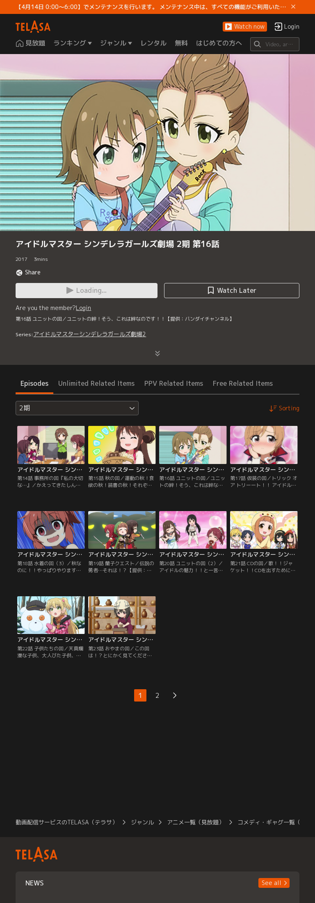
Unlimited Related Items (96, 383)
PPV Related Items (173, 383)
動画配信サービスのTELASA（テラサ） (67, 822)
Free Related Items (243, 383)
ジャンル (142, 822)
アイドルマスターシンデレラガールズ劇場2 (89, 334)
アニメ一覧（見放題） (195, 822)
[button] (245, 27)
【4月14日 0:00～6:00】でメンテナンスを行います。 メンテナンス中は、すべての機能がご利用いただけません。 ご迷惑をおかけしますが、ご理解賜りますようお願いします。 (152, 7)
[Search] (274, 44)
